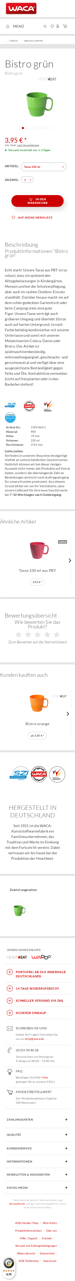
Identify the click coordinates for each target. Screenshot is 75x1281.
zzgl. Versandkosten (28, 145)
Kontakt (47, 1238)
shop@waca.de (34, 1038)
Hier (45, 1077)
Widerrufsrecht (26, 1253)
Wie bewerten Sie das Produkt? (37, 631)
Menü (15, 25)
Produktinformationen (28, 1230)
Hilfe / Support (29, 1238)
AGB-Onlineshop (29, 1260)
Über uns (51, 1230)
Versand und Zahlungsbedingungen (36, 1245)
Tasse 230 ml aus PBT (37, 570)
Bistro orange (37, 724)
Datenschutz (47, 1253)
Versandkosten (17, 1203)
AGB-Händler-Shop (26, 1223)
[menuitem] (14, 26)
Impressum (50, 1260)
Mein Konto (50, 1223)
